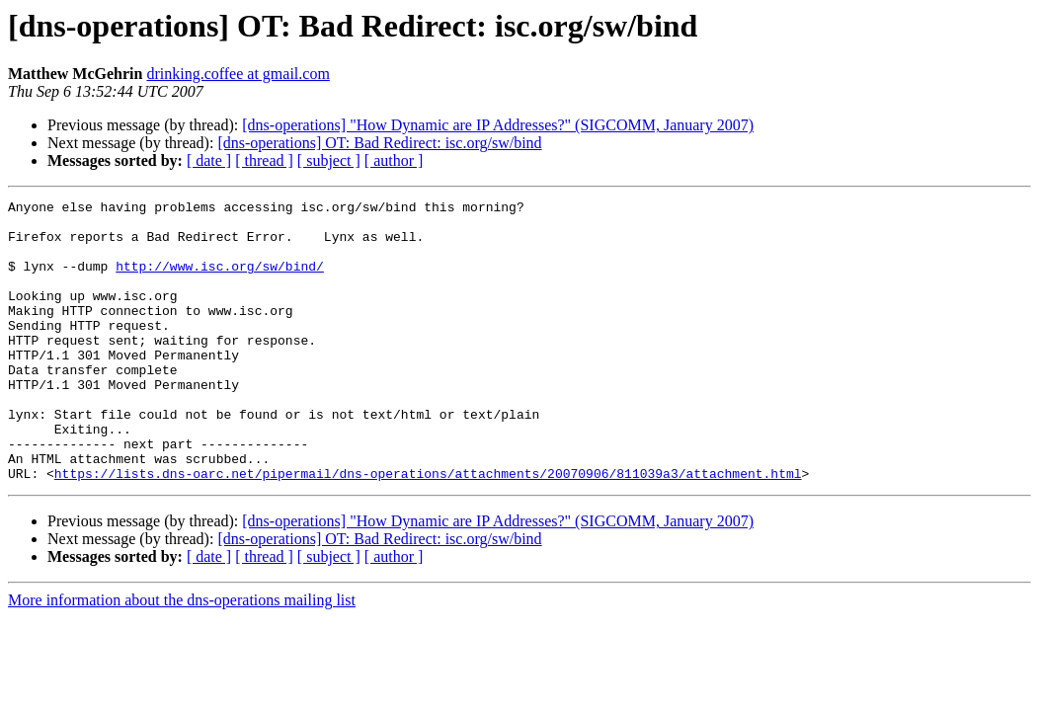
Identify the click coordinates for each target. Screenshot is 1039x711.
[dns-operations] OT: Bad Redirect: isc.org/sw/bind (379, 142)
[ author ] (394, 160)
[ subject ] (328, 160)
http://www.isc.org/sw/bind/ (220, 280)
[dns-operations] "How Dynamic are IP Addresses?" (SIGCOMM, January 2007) (498, 125)
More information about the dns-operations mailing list (182, 656)
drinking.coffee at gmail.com (237, 73)
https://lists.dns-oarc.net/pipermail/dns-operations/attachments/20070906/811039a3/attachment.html (428, 529)
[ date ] (209, 160)
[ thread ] (264, 160)
